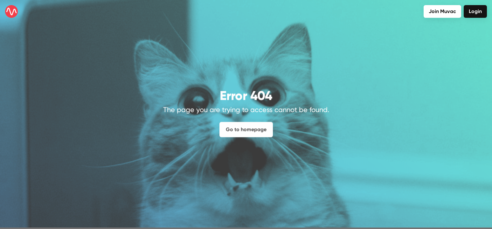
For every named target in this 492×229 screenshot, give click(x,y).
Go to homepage (246, 127)
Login (475, 11)
